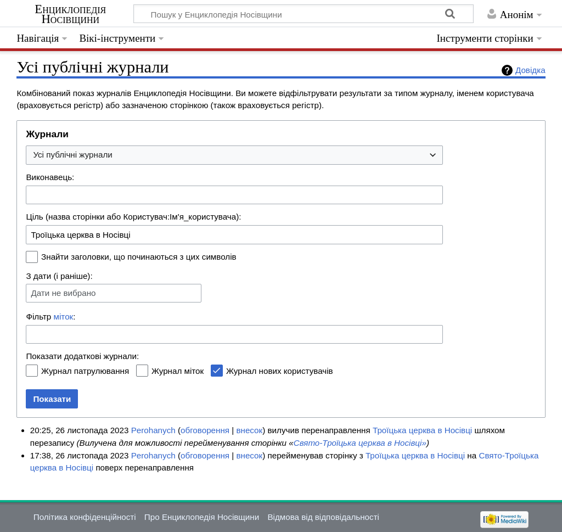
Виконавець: (50, 177)
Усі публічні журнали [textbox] (72, 154)
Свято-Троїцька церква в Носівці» (360, 442)
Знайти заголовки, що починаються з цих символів (139, 256)
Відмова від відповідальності (323, 517)
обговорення (205, 430)
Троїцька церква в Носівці (422, 430)
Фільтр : (50, 316)
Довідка (530, 70)
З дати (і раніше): (59, 276)
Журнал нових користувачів (279, 371)
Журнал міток (177, 371)
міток (64, 316)
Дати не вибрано (63, 293)
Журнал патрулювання (85, 371)
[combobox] (234, 155)
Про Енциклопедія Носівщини (201, 517)
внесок (249, 430)
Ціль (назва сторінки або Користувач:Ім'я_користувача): (133, 216)
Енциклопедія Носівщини (70, 14)
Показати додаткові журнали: (82, 356)
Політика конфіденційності (84, 517)
